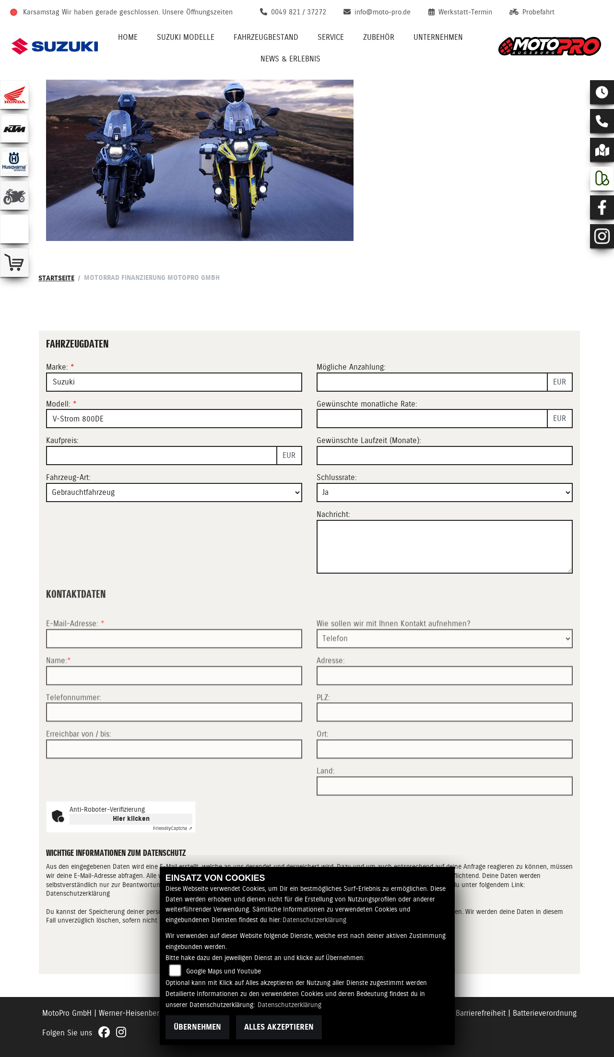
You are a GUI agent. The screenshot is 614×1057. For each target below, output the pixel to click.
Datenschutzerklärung (314, 920)
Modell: (58, 403)
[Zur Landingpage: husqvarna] (14, 161)
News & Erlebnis (290, 58)
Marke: (57, 367)
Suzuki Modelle (185, 37)
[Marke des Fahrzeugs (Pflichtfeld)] (174, 382)
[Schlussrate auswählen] (445, 492)
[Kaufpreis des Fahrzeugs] (161, 455)
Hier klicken (131, 819)
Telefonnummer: (73, 762)
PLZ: (323, 762)
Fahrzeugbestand (266, 37)
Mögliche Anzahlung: (351, 367)
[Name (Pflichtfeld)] (174, 740)
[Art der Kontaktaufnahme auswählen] (445, 703)
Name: (56, 725)
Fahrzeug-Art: (68, 477)
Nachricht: (333, 514)
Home (128, 37)
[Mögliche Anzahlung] (432, 382)
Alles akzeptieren (279, 1027)
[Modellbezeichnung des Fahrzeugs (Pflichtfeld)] (174, 418)
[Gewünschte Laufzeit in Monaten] (445, 455)
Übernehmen (197, 1027)
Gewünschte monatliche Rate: (367, 403)
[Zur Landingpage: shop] (14, 262)
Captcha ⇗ (172, 828)
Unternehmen (438, 37)
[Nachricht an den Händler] (445, 547)
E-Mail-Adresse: (75, 689)
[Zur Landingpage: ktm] (14, 128)
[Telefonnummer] (174, 777)
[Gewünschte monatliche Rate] (432, 418)
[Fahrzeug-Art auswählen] (174, 492)
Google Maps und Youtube (223, 971)
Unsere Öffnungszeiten (197, 12)
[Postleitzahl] (445, 777)
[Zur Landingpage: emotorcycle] (14, 229)
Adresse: (331, 725)
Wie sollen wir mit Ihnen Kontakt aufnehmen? (394, 689)
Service (331, 37)
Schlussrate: (337, 477)
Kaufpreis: (62, 440)
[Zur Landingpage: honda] (14, 94)
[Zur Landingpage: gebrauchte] (14, 195)
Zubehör (378, 37)
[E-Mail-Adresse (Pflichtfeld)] (174, 703)
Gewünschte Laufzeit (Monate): (369, 440)
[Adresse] (445, 740)
